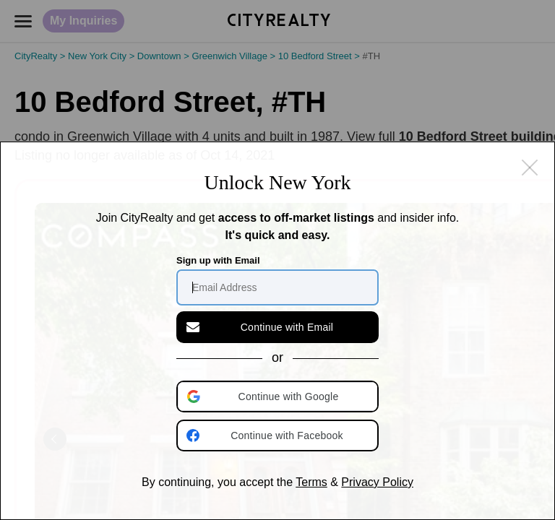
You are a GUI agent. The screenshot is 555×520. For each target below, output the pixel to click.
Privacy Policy (377, 482)
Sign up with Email (218, 260)
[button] (279, 396)
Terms (311, 482)
